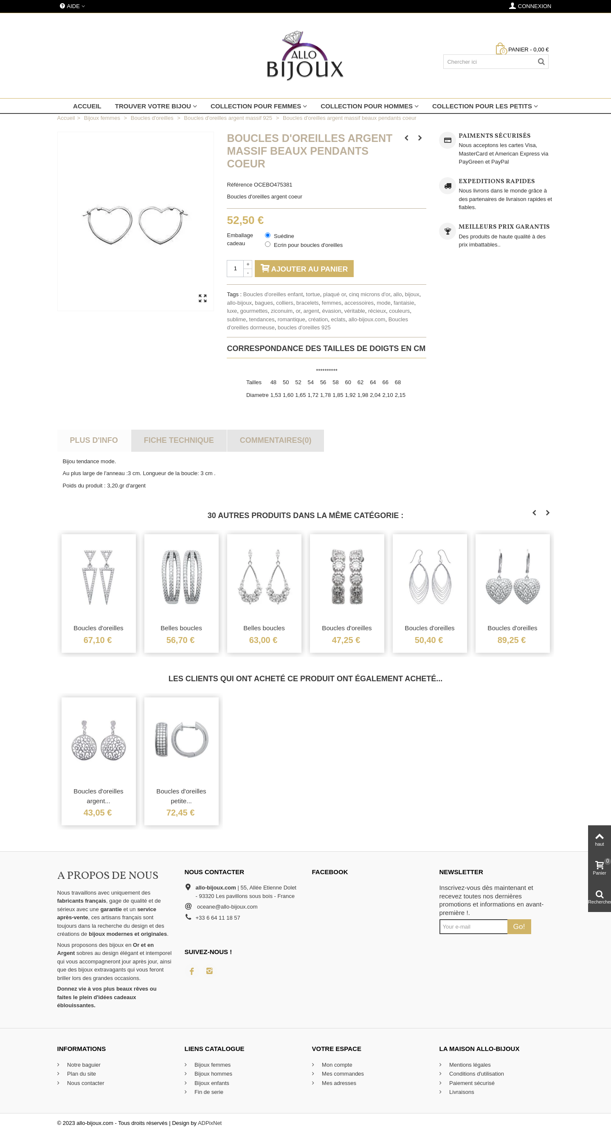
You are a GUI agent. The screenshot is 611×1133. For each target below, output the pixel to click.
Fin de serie (208, 1092)
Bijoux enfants (211, 1083)
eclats (338, 319)
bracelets (307, 303)
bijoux (412, 294)
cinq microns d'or (369, 294)
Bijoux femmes (212, 1065)
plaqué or (334, 294)
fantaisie (404, 303)
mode (384, 303)
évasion (331, 311)
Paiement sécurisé (471, 1083)
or (298, 311)
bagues (264, 303)
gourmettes (254, 311)
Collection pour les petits (482, 106)
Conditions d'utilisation (476, 1074)
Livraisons (461, 1092)
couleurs (399, 311)
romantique (291, 319)
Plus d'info (94, 440)
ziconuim (282, 311)
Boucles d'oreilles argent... (98, 795)
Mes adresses (339, 1083)
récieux (377, 311)
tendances (262, 319)
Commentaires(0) (276, 440)
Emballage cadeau (240, 239)
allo (397, 294)
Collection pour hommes (367, 106)
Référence (239, 184)
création (318, 319)
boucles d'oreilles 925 (304, 327)
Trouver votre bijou (153, 106)
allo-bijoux (239, 303)
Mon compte (336, 1065)
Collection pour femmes (256, 106)
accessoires (359, 303)
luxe (232, 311)
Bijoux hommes (212, 1074)
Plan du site (81, 1074)
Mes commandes (342, 1074)
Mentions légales (469, 1065)
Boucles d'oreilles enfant (273, 294)
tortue (313, 294)
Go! (519, 926)
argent (311, 311)
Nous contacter (85, 1083)
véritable (354, 311)
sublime (236, 319)
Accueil (87, 106)
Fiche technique (179, 440)
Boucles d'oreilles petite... (181, 795)
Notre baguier (83, 1065)
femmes (331, 303)
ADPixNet (210, 1123)
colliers (284, 303)
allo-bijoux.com (367, 319)
